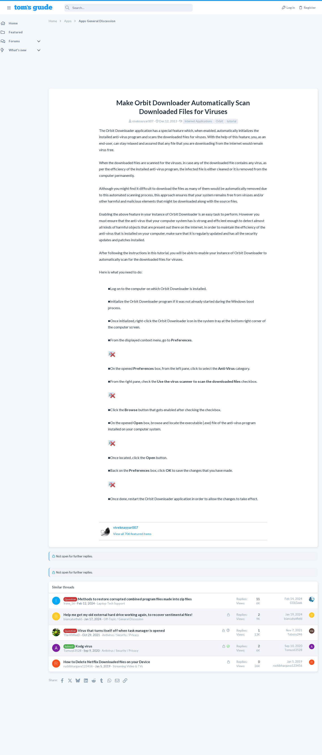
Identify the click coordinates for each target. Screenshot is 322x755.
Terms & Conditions (203, 749)
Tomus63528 (75, 664)
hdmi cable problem (278, 256)
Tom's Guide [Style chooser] (285, 718)
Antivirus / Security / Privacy (123, 649)
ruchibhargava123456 (80, 680)
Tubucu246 (223, 643)
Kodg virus (86, 660)
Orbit (185, 121)
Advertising (113, 749)
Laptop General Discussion (275, 247)
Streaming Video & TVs (130, 680)
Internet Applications (164, 121)
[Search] (125, 8)
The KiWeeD (74, 649)
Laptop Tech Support (113, 608)
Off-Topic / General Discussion (126, 628)
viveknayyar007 (108, 121)
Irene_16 (72, 608)
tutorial (197, 121)
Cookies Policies (144, 749)
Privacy (172, 749)
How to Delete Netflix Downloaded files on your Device (109, 676)
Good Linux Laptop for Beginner (287, 234)
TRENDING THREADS (265, 225)
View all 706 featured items (98, 534)
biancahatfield (75, 628)
